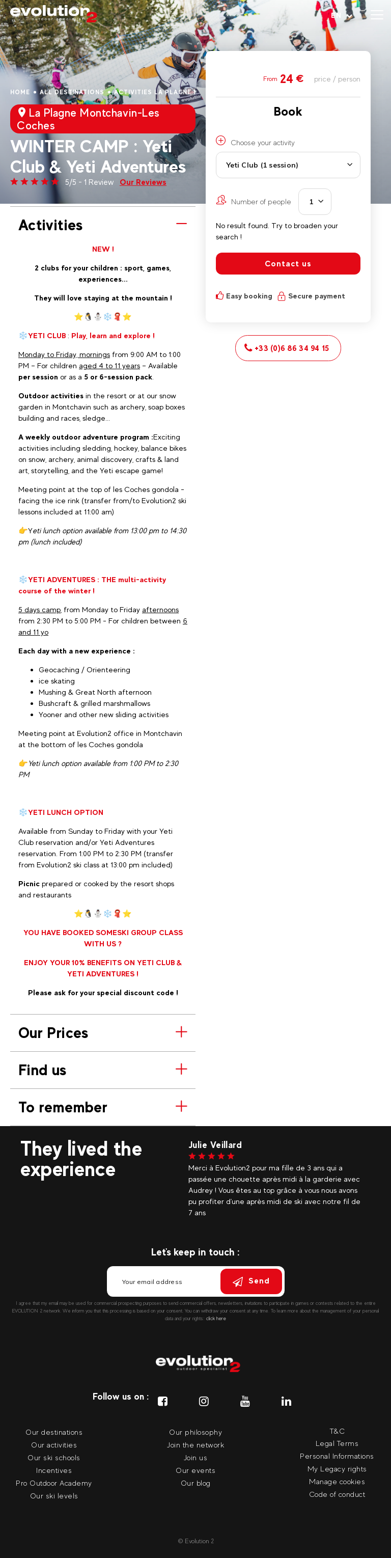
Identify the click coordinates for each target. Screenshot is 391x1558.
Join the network (195, 1444)
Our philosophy (195, 1432)
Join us (196, 1457)
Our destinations (53, 1432)
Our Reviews (143, 182)
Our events (195, 1470)
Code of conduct (337, 1494)
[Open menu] (377, 15)
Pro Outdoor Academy (54, 1483)
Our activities (54, 1444)
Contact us (288, 263)
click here (216, 1318)
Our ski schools (53, 1457)
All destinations (72, 92)
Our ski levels (54, 1495)
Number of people (253, 200)
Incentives (54, 1470)
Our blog (196, 1483)
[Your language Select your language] (342, 15)
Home (20, 92)
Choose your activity (255, 141)
